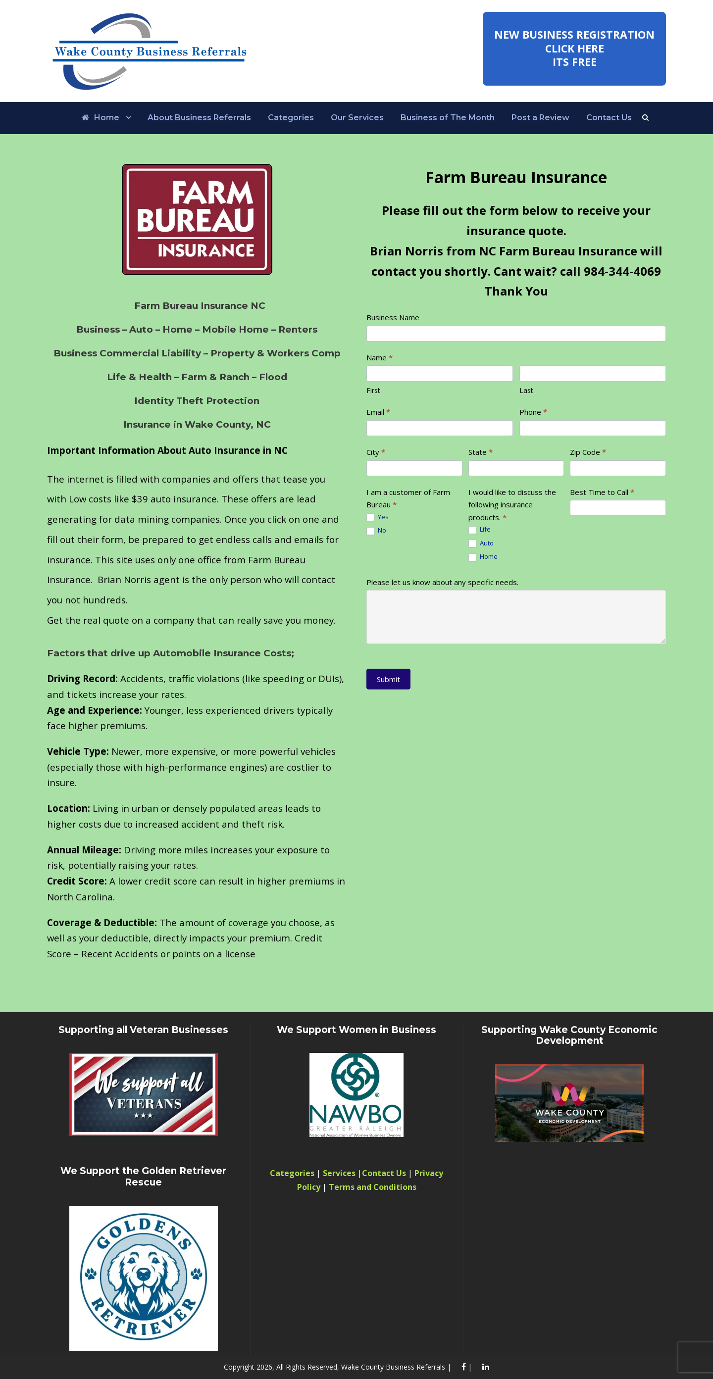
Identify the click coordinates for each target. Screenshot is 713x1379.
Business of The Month (448, 117)
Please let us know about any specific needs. (442, 582)
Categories (291, 117)
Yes (377, 517)
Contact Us (609, 117)
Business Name (392, 317)
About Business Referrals (199, 117)
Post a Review (540, 117)
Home (100, 117)
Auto (481, 543)
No (376, 530)
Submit (388, 679)
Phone (533, 412)
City (375, 452)
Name (379, 357)
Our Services (357, 117)
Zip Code (588, 452)
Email (378, 412)
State (480, 452)
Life (479, 529)
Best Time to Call (602, 492)
